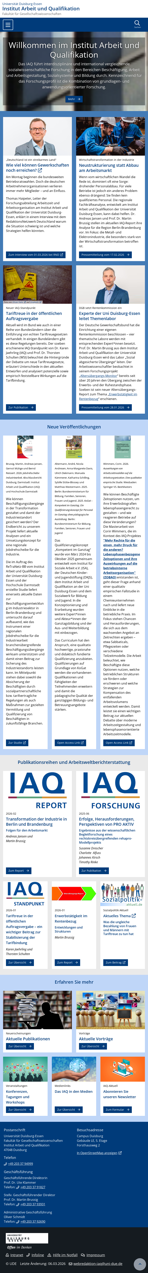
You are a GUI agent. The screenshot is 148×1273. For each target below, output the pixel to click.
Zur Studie (15, 742)
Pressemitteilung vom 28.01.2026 (103, 407)
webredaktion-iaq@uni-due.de (97, 1263)
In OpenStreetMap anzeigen (97, 1153)
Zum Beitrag (114, 962)
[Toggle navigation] (8, 25)
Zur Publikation (18, 407)
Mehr (71, 99)
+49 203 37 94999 (20, 1164)
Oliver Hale (18, 302)
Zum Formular (115, 1109)
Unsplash (34, 302)
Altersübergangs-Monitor (98, 376)
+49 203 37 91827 (32, 1187)
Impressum (93, 1255)
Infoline (35, 1255)
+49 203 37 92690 (32, 1221)
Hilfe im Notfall (62, 1255)
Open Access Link (68, 742)
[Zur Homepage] (74, 4)
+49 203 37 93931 (32, 1204)
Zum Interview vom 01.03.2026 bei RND (33, 254)
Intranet (14, 1255)
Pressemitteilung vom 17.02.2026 (103, 254)
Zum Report (16, 870)
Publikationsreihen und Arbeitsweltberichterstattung (74, 762)
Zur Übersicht (17, 962)
